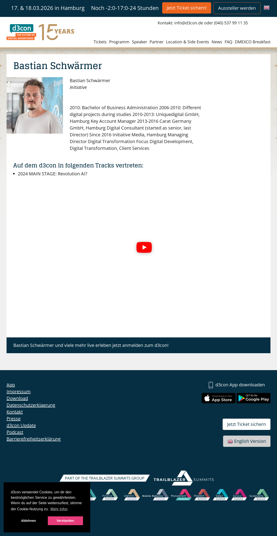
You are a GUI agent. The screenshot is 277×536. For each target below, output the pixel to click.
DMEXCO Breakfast (252, 41)
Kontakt (15, 412)
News (217, 41)
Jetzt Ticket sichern (246, 424)
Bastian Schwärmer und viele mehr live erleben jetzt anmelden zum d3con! (91, 345)
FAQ (228, 41)
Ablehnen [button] (28, 520)
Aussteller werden (237, 8)
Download (17, 398)
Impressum (19, 391)
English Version (247, 441)
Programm (119, 41)
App (11, 385)
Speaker (139, 41)
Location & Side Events (187, 41)
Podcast (15, 432)
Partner (157, 41)
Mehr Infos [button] (59, 509)
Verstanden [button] (65, 520)
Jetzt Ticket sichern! (187, 8)
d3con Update (21, 425)
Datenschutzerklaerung (31, 405)
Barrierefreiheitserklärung (34, 439)
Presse (14, 418)
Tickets (100, 41)
